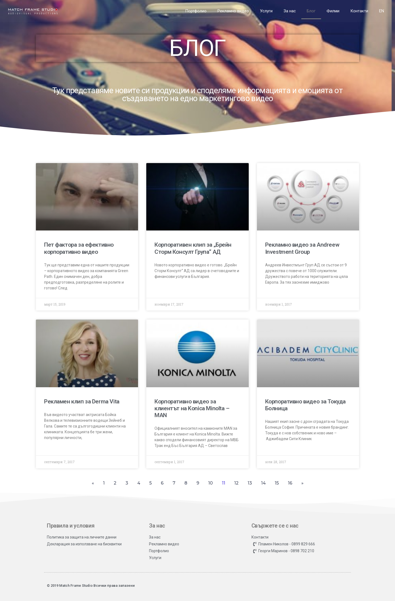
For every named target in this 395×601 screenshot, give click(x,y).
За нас (290, 10)
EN (381, 10)
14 (263, 483)
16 (290, 483)
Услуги (266, 10)
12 (236, 483)
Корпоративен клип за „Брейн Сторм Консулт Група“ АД (192, 248)
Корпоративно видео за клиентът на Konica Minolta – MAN (191, 408)
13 (250, 483)
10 (210, 483)
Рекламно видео (233, 10)
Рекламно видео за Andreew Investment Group (302, 248)
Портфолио (196, 10)
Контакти (359, 10)
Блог (311, 10)
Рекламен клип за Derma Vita (81, 401)
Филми (333, 10)
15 (277, 483)
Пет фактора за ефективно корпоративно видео (79, 248)
